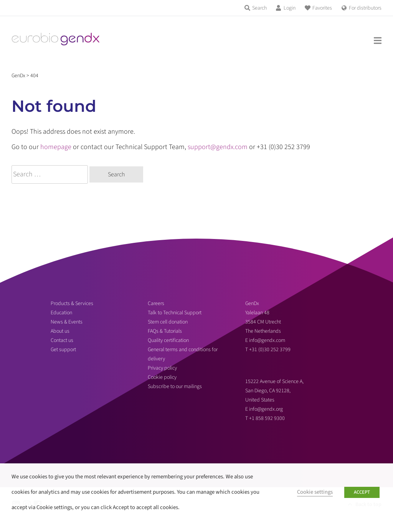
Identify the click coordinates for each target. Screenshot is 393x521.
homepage (55, 147)
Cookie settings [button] (315, 492)
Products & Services (72, 303)
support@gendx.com (218, 147)
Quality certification (168, 340)
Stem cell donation (168, 322)
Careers (156, 303)
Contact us (62, 340)
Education (61, 313)
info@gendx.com (267, 340)
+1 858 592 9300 (267, 418)
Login (290, 8)
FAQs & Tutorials (165, 331)
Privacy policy (162, 368)
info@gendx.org (266, 409)
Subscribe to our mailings (175, 386)
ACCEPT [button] (362, 492)
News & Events (67, 322)
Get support (63, 349)
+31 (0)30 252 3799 (270, 349)
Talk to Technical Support (174, 313)
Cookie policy (162, 377)
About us (60, 331)
